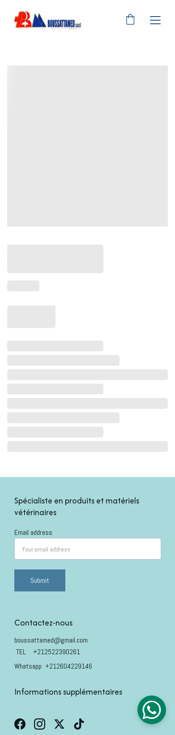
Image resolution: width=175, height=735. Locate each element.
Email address (33, 532)
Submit (39, 580)
